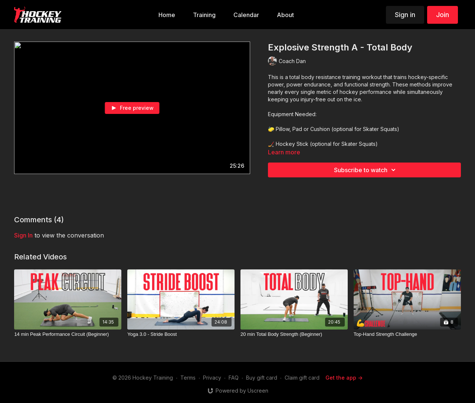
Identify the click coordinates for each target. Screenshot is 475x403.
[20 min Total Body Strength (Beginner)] (294, 334)
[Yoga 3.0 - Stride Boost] (181, 334)
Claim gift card (302, 377)
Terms (188, 377)
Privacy (212, 377)
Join (442, 15)
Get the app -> (344, 377)
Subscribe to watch (366, 170)
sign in (23, 235)
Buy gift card (261, 377)
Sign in (405, 15)
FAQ (234, 377)
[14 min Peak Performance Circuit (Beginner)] (67, 334)
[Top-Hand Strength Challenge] (407, 334)
